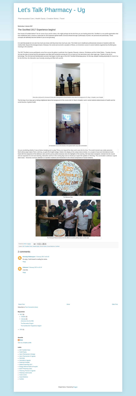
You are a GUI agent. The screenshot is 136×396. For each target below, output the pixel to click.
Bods (21, 340)
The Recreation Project (27, 323)
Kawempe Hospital (24, 362)
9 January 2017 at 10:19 (35, 267)
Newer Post (21, 304)
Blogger (75, 387)
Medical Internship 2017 (25, 364)
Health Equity (36, 246)
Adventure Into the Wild (27, 321)
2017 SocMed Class (27, 246)
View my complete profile (24, 342)
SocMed (57, 246)
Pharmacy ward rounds (25, 373)
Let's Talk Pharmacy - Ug (51, 9)
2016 (21, 329)
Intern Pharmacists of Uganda (27, 356)
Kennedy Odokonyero (29, 256)
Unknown (25, 267)
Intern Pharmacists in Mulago (27, 354)
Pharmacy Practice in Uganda (27, 370)
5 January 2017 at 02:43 (42, 256)
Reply (24, 261)
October (23, 316)
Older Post (115, 304)
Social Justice (43, 246)
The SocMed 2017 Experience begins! (31, 326)
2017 (21, 314)
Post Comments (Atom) (31, 307)
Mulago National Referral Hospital (28, 366)
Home (68, 304)
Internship (22, 358)
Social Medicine (51, 246)
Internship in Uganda (25, 360)
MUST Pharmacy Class (25, 368)
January (23, 319)
